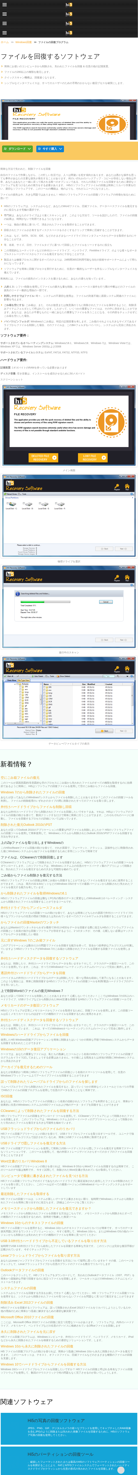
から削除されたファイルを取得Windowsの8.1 (34, 874)
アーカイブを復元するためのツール (26, 1048)
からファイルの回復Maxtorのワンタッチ (30, 903)
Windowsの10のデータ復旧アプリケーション (33, 1030)
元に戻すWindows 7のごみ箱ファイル (28, 921)
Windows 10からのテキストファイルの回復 (32, 1204)
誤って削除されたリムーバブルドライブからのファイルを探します (49, 1063)
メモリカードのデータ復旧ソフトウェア (30, 986)
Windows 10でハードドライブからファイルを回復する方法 (43, 1345)
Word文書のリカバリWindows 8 (24, 1142)
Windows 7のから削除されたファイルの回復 (33, 773)
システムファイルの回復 (18, 1269)
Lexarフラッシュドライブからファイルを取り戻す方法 (40, 1237)
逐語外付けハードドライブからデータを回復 (33, 954)
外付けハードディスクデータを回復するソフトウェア (39, 939)
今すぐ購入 (50, 130)
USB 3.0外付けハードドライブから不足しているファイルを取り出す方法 (54, 1222)
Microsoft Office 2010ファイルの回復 (27, 1298)
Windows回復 (23, 23)
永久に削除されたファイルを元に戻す (28, 1313)
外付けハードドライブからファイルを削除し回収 (36, 788)
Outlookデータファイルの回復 (22, 1251)
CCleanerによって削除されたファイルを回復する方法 (40, 1092)
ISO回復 (7, 1077)
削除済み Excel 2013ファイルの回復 (27, 1284)
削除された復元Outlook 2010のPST (26, 806)
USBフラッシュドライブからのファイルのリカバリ (38, 1110)
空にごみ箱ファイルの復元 (20, 759)
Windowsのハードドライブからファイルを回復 (35, 1016)
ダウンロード (17, 130)
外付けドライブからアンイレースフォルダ (31, 889)
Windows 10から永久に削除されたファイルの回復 (37, 1327)
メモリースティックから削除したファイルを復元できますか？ (46, 1190)
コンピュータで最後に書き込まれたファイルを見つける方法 (44, 1157)
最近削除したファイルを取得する (25, 1175)
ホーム (5, 23)
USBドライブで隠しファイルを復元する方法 (33, 1124)
